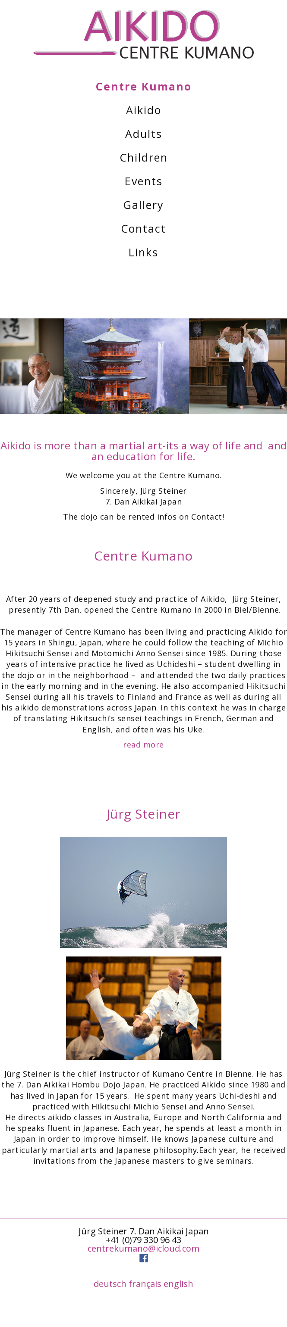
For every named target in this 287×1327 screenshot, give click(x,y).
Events (144, 181)
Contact (143, 228)
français (145, 1284)
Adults (143, 133)
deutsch (110, 1284)
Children (144, 157)
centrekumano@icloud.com (143, 1248)
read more (143, 744)
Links (143, 252)
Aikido (143, 110)
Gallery (143, 204)
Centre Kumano (144, 86)
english (178, 1284)
